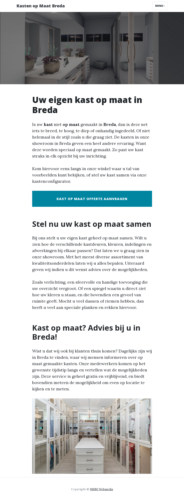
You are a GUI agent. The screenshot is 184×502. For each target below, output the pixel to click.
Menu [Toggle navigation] (160, 6)
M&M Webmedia (101, 489)
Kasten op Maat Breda (40, 6)
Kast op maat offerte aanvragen (92, 198)
